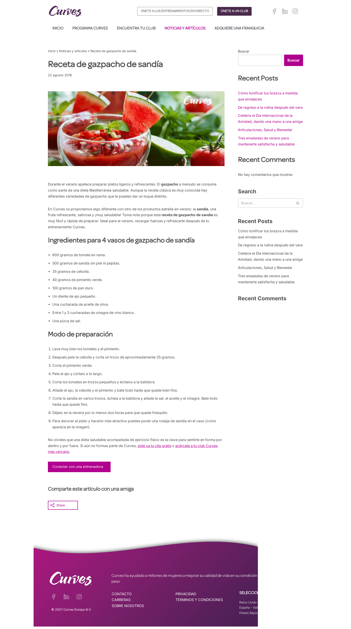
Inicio (57, 29)
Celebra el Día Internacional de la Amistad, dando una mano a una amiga (266, 128)
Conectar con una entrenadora (78, 469)
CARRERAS (121, 602)
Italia (256, 610)
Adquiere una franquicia (239, 29)
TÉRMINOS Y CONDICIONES (200, 602)
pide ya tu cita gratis (164, 448)
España (244, 610)
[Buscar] (265, 216)
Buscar (243, 51)
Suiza (267, 610)
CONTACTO (122, 596)
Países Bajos (248, 615)
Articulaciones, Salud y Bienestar (265, 142)
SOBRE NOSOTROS (128, 608)
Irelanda (266, 604)
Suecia (280, 610)
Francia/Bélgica (286, 604)
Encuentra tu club (136, 29)
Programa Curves (90, 29)
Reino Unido (248, 604)
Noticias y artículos (185, 29)
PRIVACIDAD (186, 596)
